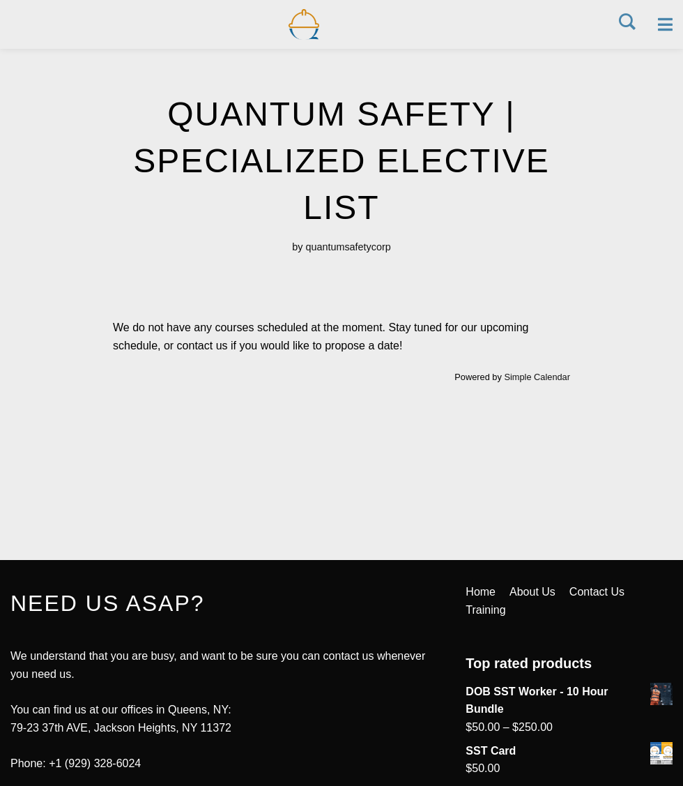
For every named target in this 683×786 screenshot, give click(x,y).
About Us (532, 592)
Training (485, 610)
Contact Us (596, 592)
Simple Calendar (537, 377)
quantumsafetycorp (347, 246)
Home (481, 592)
